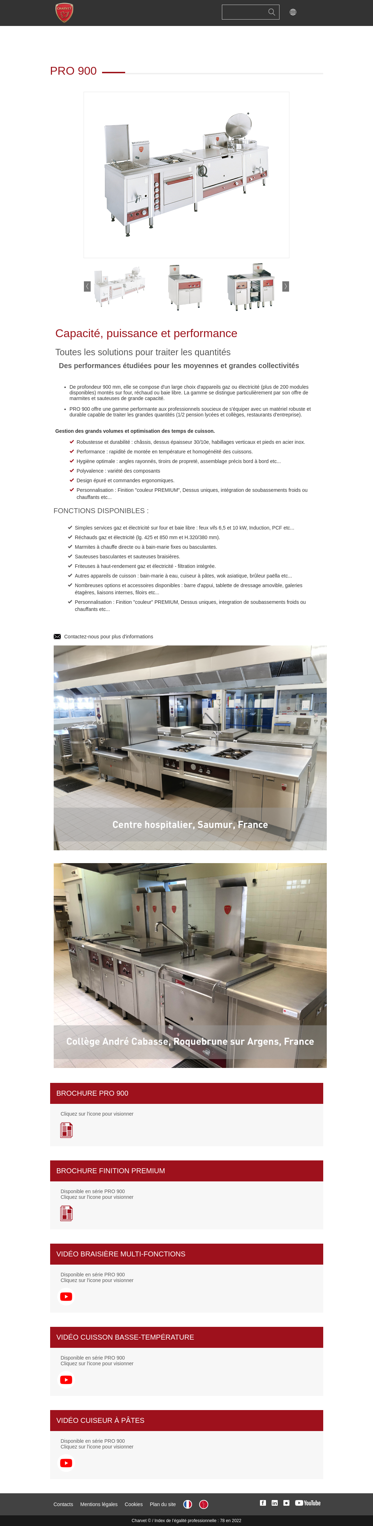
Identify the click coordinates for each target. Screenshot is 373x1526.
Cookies (134, 1504)
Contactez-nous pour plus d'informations (108, 636)
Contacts (63, 1504)
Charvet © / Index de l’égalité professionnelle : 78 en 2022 (186, 1520)
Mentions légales (99, 1504)
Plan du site (163, 1504)
